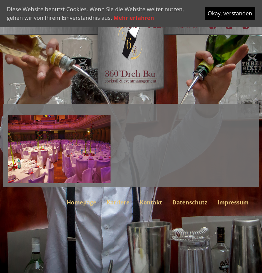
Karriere (118, 202)
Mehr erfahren (134, 17)
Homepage (82, 202)
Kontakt (151, 202)
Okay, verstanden (230, 13)
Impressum (233, 202)
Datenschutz (189, 202)
